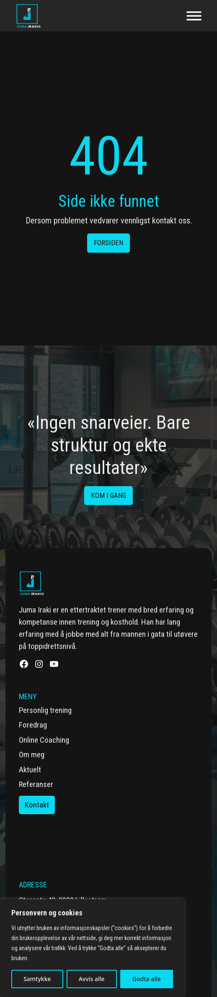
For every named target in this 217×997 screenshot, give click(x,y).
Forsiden (108, 242)
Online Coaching (44, 740)
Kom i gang (108, 495)
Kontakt (37, 805)
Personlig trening (45, 710)
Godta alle (146, 979)
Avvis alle (92, 979)
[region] (92, 948)
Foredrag (33, 725)
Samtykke (37, 979)
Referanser (36, 784)
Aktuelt (30, 769)
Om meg (31, 754)
